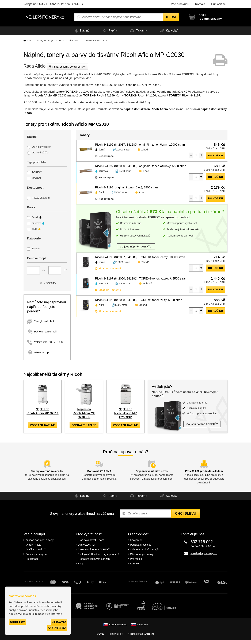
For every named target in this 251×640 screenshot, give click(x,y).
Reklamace (32, 558)
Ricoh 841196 (103, 85)
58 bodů (147, 283)
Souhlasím (17, 622)
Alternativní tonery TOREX (94, 549)
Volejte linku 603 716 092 (45, 341)
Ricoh (61, 40)
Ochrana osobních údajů (144, 549)
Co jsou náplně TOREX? (136, 246)
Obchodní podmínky (141, 554)
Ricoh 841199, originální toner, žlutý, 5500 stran (126, 187)
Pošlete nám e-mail (41, 331)
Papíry (109, 31)
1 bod (144, 149)
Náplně (81, 31)
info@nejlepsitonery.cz (204, 553)
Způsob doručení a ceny (39, 539)
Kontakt (200, 4)
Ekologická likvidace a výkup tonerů (98, 554)
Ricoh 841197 (134, 85)
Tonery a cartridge (45, 40)
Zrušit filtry (47, 282)
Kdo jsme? (136, 539)
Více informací (53, 613)
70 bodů (143, 304)
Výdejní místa (33, 544)
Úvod (28, 40)
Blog (80, 563)
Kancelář (168, 31)
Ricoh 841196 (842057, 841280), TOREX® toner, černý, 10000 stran (140, 257)
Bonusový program (36, 554)
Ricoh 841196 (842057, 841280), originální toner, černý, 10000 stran (140, 144)
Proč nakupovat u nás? (91, 539)
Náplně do (84, 413)
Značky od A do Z (35, 549)
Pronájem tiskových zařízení (94, 558)
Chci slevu (185, 513)
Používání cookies (140, 544)
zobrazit (42, 425)
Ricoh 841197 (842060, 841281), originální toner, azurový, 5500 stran (140, 166)
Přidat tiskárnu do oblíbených (67, 66)
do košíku (215, 155)
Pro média (136, 558)
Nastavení (59, 622)
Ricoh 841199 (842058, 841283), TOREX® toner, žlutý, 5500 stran (138, 300)
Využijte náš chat (40, 321)
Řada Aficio (75, 40)
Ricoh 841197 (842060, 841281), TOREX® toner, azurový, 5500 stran (141, 278)
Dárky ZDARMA (87, 544)
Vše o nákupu (180, 4)
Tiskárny (138, 31)
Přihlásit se (218, 4)
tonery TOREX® (67, 91)
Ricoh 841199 (99, 95)
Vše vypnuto (57, 628)
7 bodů (145, 262)
